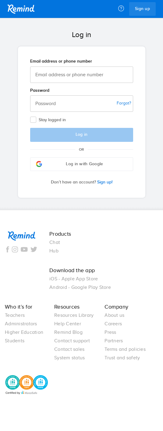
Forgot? (124, 103)
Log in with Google (69, 164)
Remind (21, 9)
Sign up (142, 9)
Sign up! (81, 182)
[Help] (121, 8)
